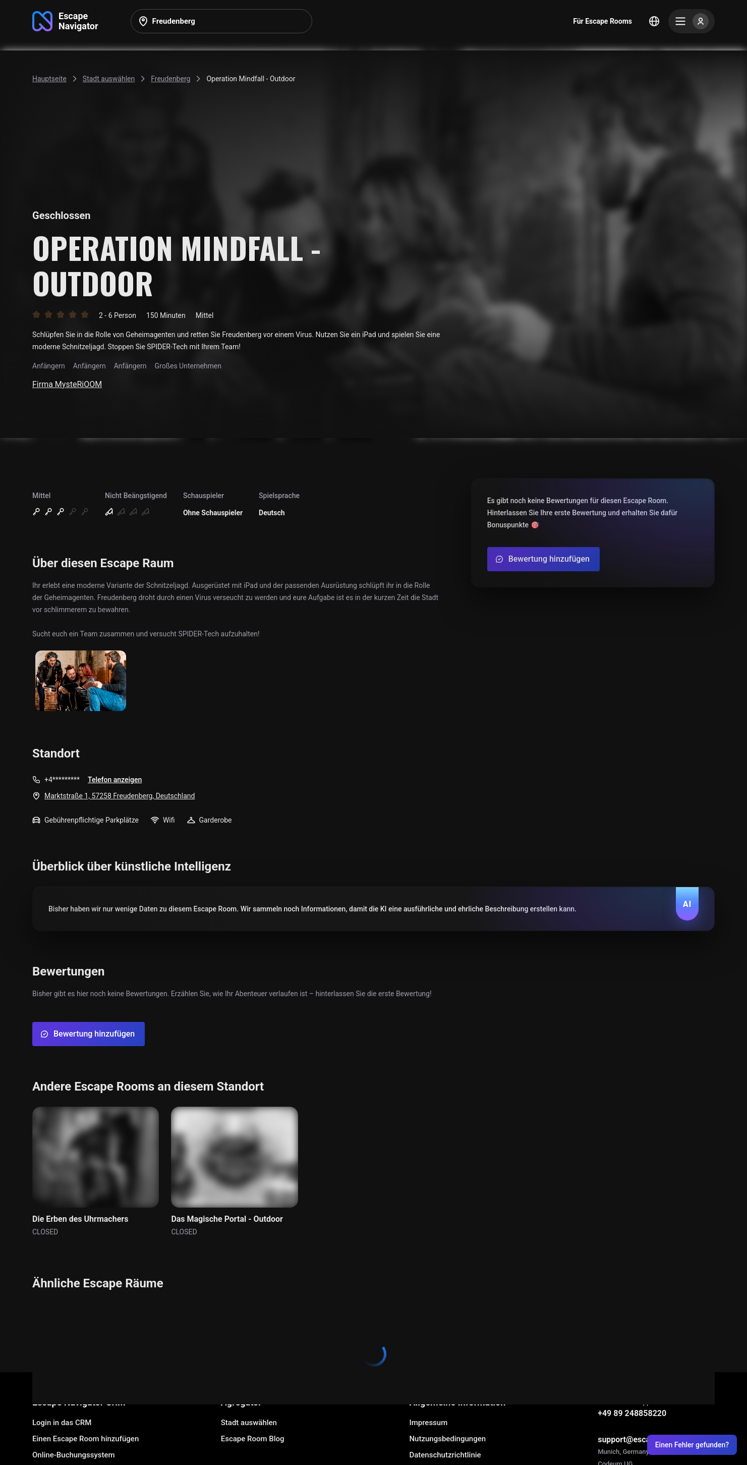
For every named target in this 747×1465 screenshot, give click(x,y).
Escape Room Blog (252, 1438)
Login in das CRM (61, 1422)
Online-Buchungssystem (73, 1454)
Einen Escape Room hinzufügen (85, 1438)
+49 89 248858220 (632, 1413)
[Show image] (80, 681)
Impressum (428, 1422)
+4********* (62, 780)
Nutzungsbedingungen (447, 1438)
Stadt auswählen (249, 1422)
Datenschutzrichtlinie (445, 1454)
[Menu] (691, 21)
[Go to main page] (65, 21)
